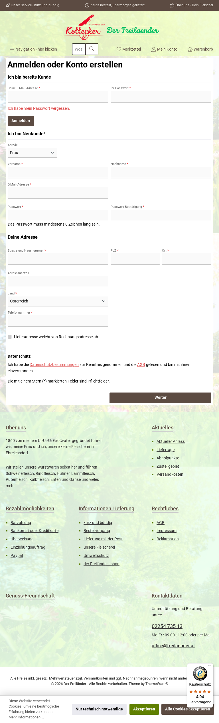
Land (12, 293)
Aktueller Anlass (171, 441)
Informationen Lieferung (106, 508)
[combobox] (79, 49)
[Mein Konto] (164, 49)
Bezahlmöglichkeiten (30, 508)
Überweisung (22, 539)
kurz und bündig (98, 522)
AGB (141, 364)
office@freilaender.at (173, 645)
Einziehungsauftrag (28, 547)
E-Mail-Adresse (19, 184)
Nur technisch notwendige (99, 709)
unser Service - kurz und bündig (35, 5)
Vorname (15, 164)
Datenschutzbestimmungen (54, 364)
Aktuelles (162, 428)
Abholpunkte (168, 458)
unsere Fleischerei (99, 547)
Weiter (161, 397)
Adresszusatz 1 (18, 273)
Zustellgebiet (168, 466)
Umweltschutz (96, 555)
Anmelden (20, 120)
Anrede (13, 145)
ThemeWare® (156, 684)
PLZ (115, 250)
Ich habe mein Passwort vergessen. (39, 108)
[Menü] (33, 49)
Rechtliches (165, 508)
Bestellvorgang (97, 530)
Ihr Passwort (121, 88)
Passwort (15, 207)
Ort (165, 250)
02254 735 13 (167, 626)
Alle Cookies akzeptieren (187, 709)
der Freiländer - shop (101, 563)
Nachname (119, 164)
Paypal (17, 555)
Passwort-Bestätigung (127, 207)
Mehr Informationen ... (26, 717)
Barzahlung (21, 522)
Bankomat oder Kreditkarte (34, 530)
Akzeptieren (144, 709)
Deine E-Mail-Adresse (24, 88)
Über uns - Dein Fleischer (194, 5)
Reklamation (168, 539)
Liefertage (166, 449)
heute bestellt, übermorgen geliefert (118, 5)
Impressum (167, 530)
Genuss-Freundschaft (30, 596)
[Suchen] (91, 49)
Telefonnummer (20, 312)
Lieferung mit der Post (103, 539)
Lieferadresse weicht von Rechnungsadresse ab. (56, 336)
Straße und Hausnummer (27, 250)
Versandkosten (170, 474)
